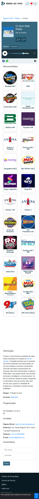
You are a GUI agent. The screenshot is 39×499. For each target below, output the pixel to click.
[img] (35, 4)
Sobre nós (5, 488)
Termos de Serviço (8, 480)
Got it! (36, 496)
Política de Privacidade (10, 476)
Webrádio (14, 397)
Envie (6, 463)
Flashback (14, 46)
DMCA (4, 484)
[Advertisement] (19, 12)
